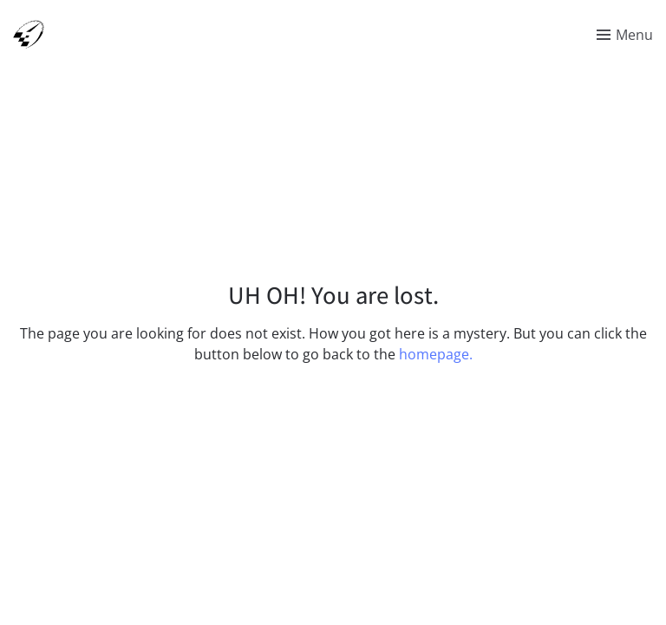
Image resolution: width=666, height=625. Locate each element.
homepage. (436, 354)
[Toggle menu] (625, 34)
